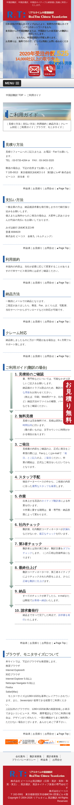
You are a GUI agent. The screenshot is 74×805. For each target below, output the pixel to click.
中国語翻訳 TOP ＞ (16, 95)
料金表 (26, 188)
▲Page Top (62, 188)
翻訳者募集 (36, 756)
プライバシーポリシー (24, 759)
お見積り (37, 188)
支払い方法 (29, 123)
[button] (12, 83)
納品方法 (53, 123)
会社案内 (20, 756)
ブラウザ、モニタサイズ (49, 127)
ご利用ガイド (34, 95)
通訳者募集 (52, 756)
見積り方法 (15, 123)
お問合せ (49, 188)
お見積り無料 (69, 402)
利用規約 (42, 123)
